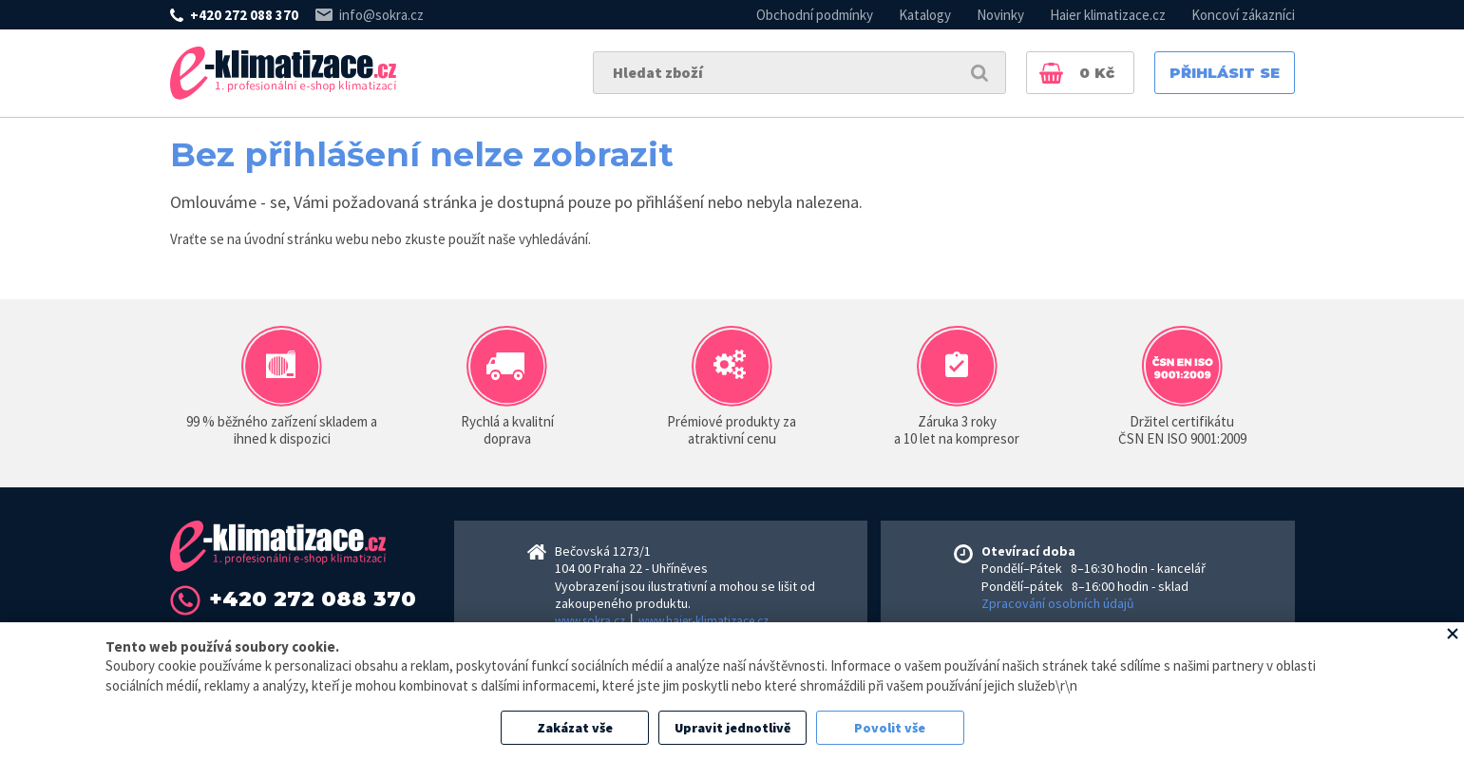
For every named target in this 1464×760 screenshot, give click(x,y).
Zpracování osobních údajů (1057, 603)
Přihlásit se (1224, 73)
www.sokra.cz (590, 621)
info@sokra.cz (381, 15)
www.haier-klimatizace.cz (703, 621)
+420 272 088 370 (244, 15)
